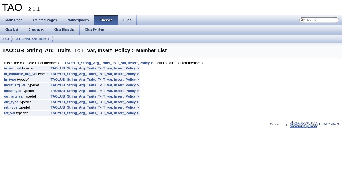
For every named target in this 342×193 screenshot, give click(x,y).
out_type (11, 102)
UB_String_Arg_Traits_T (32, 38)
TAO (6, 38)
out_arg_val (14, 96)
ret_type (11, 107)
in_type (10, 79)
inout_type (13, 91)
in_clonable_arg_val (20, 74)
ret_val (9, 113)
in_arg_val (12, 68)
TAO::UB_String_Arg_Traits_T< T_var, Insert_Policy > (109, 63)
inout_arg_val (15, 85)
